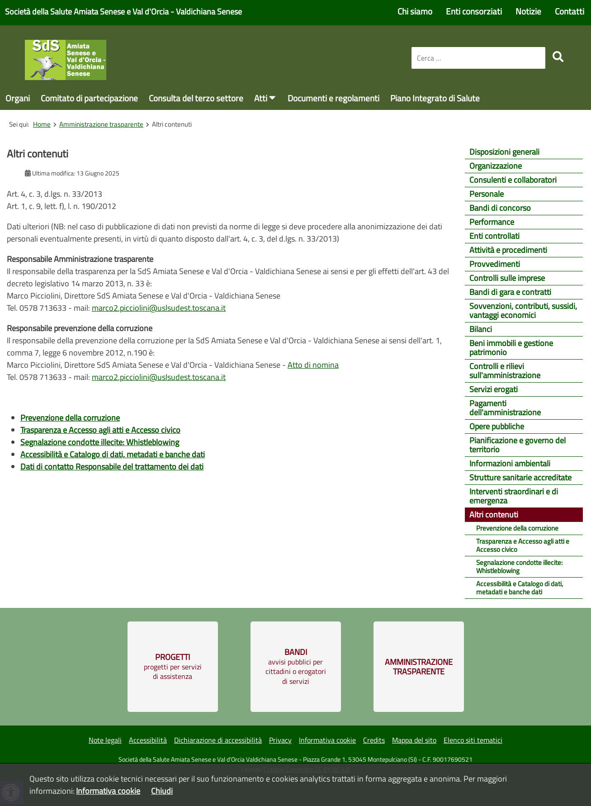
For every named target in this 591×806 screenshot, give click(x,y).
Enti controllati (494, 236)
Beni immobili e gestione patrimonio (511, 347)
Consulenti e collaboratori (513, 180)
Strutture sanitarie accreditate (520, 477)
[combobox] (478, 58)
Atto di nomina (313, 365)
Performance (491, 222)
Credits (374, 740)
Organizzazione (495, 166)
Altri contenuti (493, 514)
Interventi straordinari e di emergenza (513, 496)
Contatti (569, 11)
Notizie (528, 11)
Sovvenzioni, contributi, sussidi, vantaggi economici (523, 310)
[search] (558, 56)
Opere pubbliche (496, 426)
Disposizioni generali (504, 152)
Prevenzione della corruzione (517, 528)
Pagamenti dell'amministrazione (505, 407)
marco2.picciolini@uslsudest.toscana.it (159, 308)
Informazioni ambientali (509, 463)
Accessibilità (148, 740)
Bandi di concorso (500, 208)
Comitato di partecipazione (89, 97)
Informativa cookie (327, 740)
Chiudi (162, 791)
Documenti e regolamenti (333, 97)
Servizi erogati (493, 389)
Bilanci (480, 329)
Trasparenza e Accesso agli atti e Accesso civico (522, 545)
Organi (17, 97)
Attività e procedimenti (508, 250)
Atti (260, 97)
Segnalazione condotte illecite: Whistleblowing (519, 566)
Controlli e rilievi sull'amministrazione (504, 370)
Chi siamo (414, 11)
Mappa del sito (414, 740)
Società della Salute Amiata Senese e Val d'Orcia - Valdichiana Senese (123, 11)
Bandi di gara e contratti (510, 292)
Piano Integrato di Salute (435, 97)
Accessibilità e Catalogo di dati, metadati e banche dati (519, 587)
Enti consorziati (474, 11)
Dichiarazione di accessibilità (218, 740)
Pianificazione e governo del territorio (517, 444)
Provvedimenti (494, 264)
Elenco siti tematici (473, 740)
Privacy (280, 740)
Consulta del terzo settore (196, 97)
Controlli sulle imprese (507, 278)
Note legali (105, 740)
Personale (486, 194)
